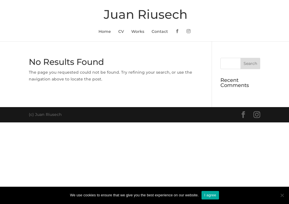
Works (137, 31)
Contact (160, 31)
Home (104, 31)
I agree (210, 195)
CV (121, 31)
